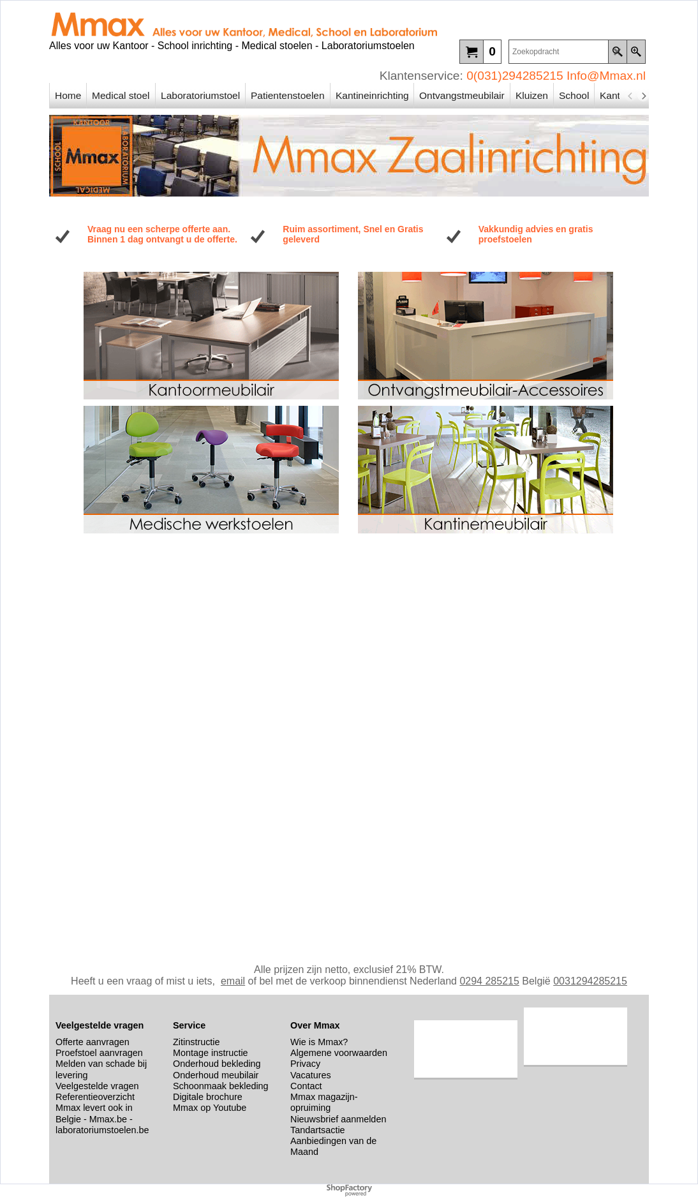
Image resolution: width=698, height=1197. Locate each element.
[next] (643, 95)
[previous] (630, 95)
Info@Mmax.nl (606, 75)
